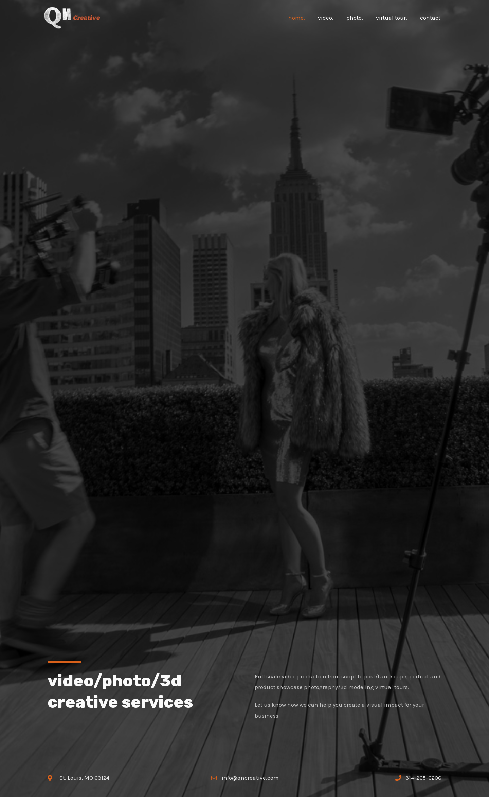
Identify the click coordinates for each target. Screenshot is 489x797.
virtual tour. (393, 17)
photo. (358, 17)
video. (330, 17)
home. (302, 17)
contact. (431, 17)
